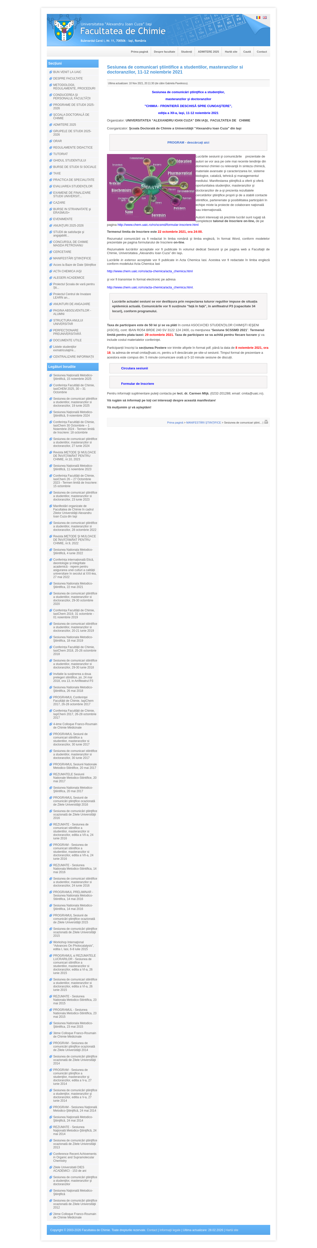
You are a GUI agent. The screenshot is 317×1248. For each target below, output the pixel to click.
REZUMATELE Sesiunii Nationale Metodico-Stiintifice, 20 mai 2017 (75, 778)
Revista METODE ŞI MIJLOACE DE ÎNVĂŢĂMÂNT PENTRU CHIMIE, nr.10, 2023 (74, 456)
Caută (247, 51)
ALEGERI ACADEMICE (68, 277)
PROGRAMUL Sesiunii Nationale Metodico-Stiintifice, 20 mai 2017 (75, 766)
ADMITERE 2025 (208, 51)
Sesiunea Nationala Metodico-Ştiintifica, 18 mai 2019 (73, 638)
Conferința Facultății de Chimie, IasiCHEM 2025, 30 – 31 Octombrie (74, 389)
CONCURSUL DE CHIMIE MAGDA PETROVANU (70, 243)
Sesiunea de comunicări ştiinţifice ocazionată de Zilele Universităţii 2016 (75, 814)
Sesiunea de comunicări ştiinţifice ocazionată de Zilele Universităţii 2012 (75, 1204)
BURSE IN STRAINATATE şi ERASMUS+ (72, 210)
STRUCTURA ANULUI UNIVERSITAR (68, 322)
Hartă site (231, 51)
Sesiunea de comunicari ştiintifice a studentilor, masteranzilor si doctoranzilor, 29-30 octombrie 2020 (75, 599)
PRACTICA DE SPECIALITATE (73, 180)
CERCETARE (62, 252)
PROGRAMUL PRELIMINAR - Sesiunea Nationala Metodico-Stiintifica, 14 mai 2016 (73, 895)
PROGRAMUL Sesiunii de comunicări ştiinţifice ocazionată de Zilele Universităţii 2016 (74, 801)
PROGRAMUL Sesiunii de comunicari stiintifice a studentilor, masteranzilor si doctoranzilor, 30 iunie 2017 (71, 739)
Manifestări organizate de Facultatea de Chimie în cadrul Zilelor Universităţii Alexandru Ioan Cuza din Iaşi (73, 511)
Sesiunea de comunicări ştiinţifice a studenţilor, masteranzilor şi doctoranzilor (75, 1180)
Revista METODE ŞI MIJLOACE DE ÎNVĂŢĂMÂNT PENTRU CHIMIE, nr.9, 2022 (74, 540)
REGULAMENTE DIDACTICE (73, 147)
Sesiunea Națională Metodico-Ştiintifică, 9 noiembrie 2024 (73, 413)
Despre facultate (164, 51)
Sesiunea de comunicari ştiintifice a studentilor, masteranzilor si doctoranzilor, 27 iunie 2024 (75, 442)
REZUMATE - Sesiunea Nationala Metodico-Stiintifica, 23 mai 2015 (75, 1000)
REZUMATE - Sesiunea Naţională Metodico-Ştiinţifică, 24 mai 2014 (75, 1130)
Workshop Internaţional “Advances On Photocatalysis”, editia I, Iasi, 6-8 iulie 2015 (73, 945)
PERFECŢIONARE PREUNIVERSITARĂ (67, 332)
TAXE (57, 173)
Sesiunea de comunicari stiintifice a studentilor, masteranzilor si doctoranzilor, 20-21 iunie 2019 (75, 627)
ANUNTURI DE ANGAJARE (71, 304)
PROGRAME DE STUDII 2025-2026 (74, 106)
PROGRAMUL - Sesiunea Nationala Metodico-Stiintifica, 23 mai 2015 (75, 1013)
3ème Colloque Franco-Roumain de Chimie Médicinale (74, 1034)
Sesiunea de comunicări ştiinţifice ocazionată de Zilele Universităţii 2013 (75, 1144)
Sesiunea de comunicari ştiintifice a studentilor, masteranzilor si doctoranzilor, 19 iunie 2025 (75, 402)
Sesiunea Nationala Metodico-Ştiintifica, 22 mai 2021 (73, 585)
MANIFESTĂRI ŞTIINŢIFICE (72, 258)
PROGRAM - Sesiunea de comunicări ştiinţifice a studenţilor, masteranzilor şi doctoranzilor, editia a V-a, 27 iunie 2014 (72, 1077)
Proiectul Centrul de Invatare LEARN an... (72, 295)
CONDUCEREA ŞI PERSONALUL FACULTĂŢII (72, 96)
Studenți (186, 51)
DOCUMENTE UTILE (67, 340)
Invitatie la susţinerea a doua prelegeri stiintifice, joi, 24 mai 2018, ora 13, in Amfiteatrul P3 (73, 677)
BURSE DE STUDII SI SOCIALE (74, 167)
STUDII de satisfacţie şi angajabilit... (68, 233)
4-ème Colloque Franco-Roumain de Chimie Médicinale (75, 725)
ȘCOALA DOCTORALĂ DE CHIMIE (71, 116)
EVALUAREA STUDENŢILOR (72, 186)
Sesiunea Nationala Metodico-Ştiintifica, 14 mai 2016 (73, 907)
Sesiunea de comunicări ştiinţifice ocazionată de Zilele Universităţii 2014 (75, 1060)
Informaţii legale (170, 1230)
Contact (262, 51)
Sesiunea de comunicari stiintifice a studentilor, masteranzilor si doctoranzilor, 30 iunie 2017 (75, 754)
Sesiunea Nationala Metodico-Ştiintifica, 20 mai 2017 (73, 789)
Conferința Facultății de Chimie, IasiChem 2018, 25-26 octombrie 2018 (74, 650)
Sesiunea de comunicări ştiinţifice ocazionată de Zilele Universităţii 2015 (75, 932)
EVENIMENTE (63, 219)
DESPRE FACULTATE (68, 78)
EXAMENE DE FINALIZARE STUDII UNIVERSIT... (72, 194)
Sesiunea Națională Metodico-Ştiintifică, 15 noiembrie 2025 (73, 377)
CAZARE (59, 202)
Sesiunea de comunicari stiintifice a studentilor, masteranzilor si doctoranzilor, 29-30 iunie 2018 (75, 664)
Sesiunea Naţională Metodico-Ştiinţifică (73, 1192)
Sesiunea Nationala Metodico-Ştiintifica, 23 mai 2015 (73, 1024)
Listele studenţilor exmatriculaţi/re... (64, 348)
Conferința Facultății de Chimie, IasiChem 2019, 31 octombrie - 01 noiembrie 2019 (74, 614)
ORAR (57, 141)
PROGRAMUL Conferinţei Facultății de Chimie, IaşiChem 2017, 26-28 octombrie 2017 (73, 701)
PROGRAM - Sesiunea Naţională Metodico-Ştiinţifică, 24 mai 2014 (75, 1108)
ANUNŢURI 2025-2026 (68, 225)
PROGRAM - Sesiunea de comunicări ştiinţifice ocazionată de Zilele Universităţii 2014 (74, 1046)
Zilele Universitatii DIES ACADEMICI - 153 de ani (69, 1169)
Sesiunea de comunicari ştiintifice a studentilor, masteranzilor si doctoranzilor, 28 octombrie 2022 (75, 526)
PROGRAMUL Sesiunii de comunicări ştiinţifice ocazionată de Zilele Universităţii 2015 (74, 919)
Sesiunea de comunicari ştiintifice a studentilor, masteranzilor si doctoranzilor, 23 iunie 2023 (75, 496)
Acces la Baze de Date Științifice (74, 265)
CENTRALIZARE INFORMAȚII (73, 356)
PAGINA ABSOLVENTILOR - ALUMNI (72, 312)
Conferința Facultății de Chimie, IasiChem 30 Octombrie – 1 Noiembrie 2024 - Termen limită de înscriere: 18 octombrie (74, 427)
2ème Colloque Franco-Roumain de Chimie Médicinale (74, 1215)
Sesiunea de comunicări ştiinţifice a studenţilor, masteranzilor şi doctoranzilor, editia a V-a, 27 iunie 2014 (75, 1095)
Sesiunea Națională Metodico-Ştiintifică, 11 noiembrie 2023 (73, 467)
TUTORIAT (60, 154)
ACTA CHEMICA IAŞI (67, 271)
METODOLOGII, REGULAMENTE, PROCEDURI (74, 86)
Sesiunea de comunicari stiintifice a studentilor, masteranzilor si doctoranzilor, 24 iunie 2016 (75, 882)
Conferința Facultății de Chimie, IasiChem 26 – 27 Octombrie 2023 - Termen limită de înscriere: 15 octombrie (75, 481)
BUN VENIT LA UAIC (67, 72)
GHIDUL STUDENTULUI (69, 160)
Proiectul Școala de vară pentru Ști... (74, 285)
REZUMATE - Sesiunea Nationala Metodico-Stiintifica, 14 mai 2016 (75, 868)
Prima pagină (139, 51)
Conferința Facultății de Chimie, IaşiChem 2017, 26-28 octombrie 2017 (74, 714)
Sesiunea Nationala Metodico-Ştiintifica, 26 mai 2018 (73, 689)
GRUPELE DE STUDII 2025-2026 (72, 132)
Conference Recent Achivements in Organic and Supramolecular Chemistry (75, 1157)
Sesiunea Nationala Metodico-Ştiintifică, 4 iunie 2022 (73, 551)
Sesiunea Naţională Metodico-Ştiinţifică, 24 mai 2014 (73, 1118)
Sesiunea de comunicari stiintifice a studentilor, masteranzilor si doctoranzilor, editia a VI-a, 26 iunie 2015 (75, 985)
